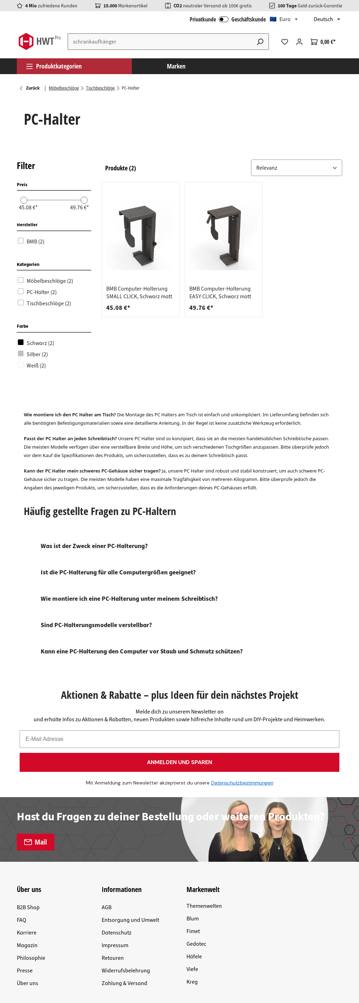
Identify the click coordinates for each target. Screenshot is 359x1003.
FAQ (21, 802)
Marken (176, 66)
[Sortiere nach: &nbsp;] (296, 167)
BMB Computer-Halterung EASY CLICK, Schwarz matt (220, 292)
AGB (106, 789)
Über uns (27, 865)
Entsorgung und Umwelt (130, 802)
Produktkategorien (54, 66)
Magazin (27, 827)
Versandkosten (117, 909)
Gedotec (196, 826)
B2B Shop (28, 789)
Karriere (26, 815)
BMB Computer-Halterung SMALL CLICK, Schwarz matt (139, 292)
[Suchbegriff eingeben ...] (160, 41)
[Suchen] (260, 41)
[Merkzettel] (284, 41)
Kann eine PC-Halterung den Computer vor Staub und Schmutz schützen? (142, 651)
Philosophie (31, 840)
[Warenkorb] (323, 42)
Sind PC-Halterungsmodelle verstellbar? (96, 625)
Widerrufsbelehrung (126, 853)
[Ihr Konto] (299, 41)
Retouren (113, 840)
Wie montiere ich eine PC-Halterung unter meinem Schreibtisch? (129, 598)
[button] (296, 168)
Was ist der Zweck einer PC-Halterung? (94, 546)
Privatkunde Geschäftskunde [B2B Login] (228, 19)
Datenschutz (116, 815)
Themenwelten (204, 788)
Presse (25, 853)
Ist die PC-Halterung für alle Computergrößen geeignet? (118, 572)
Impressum (115, 827)
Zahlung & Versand (124, 865)
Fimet (193, 813)
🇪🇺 (280, 19)
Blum (193, 801)
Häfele (194, 838)
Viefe (192, 851)
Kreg (192, 864)
